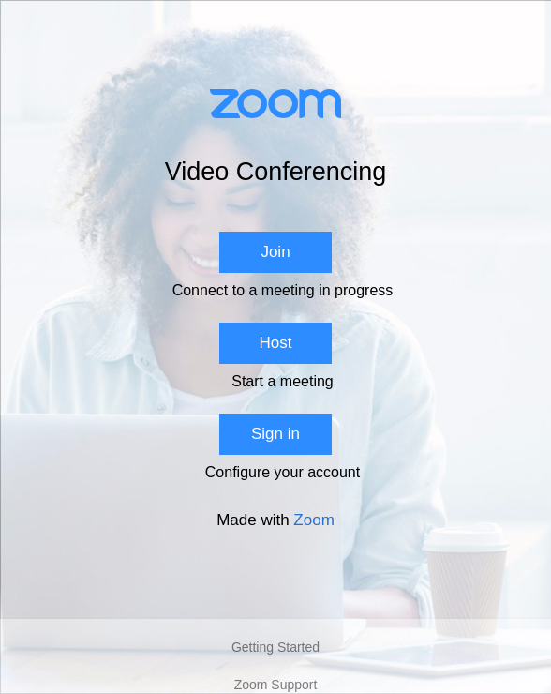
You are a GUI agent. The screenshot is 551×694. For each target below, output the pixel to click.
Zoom (313, 520)
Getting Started (275, 647)
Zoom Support (276, 684)
